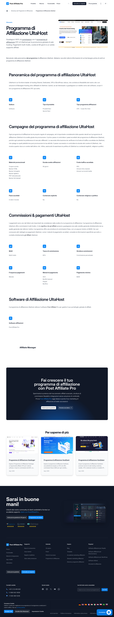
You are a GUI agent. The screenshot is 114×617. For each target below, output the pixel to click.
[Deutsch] (80, 604)
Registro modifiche (29, 555)
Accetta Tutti (8, 611)
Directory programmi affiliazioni (75, 562)
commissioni (27, 39)
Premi (47, 551)
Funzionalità (9, 552)
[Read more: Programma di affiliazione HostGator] (92, 455)
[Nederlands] (98, 604)
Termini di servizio (53, 613)
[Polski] (101, 604)
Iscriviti (104, 589)
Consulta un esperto (79, 3)
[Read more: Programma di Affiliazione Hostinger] (22, 455)
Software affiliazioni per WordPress (97, 557)
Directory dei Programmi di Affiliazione (22, 10)
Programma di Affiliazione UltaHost (45, 10)
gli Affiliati (27, 235)
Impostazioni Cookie (38, 611)
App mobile (9, 559)
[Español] (86, 604)
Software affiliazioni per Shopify (97, 548)
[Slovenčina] (107, 604)
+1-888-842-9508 (14, 592)
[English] (83, 604)
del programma (31, 58)
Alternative (9, 563)
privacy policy (21, 607)
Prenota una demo (65, 408)
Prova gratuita (93, 3)
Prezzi (8, 549)
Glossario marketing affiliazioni (75, 558)
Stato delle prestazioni (30, 558)
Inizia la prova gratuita (48, 407)
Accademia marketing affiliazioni (76, 555)
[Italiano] (95, 604)
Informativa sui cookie (96, 613)
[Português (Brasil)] (104, 604)
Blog (68, 548)
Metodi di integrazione (12, 556)
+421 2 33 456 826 (14, 589)
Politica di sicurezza (65, 613)
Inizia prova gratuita (13, 572)
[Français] (89, 604)
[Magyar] (92, 604)
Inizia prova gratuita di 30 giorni (16, 517)
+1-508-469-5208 (14, 596)
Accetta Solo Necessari (22, 611)
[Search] (69, 3)
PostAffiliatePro (33, 512)
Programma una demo (35, 517)
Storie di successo (51, 555)
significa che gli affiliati (48, 226)
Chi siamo (48, 548)
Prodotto (34, 3)
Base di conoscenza (29, 548)
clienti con (23, 512)
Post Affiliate (51, 307)
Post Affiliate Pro (46, 399)
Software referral (93, 560)
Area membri (27, 551)
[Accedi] (100, 3)
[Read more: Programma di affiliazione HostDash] (57, 455)
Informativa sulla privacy (80, 613)
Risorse (43, 3)
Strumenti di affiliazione (94, 564)
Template (69, 551)
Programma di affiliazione (52, 558)
